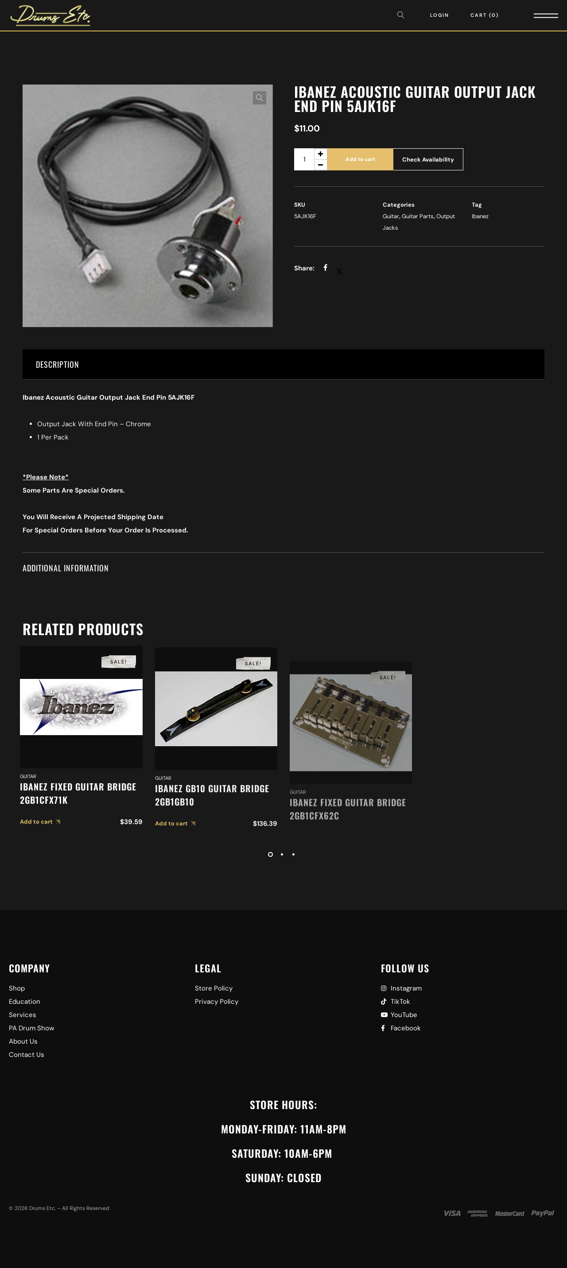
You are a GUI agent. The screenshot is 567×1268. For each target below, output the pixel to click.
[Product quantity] (310, 159)
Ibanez (480, 216)
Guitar (391, 216)
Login (439, 15)
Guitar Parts (418, 216)
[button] (259, 97)
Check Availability (428, 159)
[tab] (283, 364)
